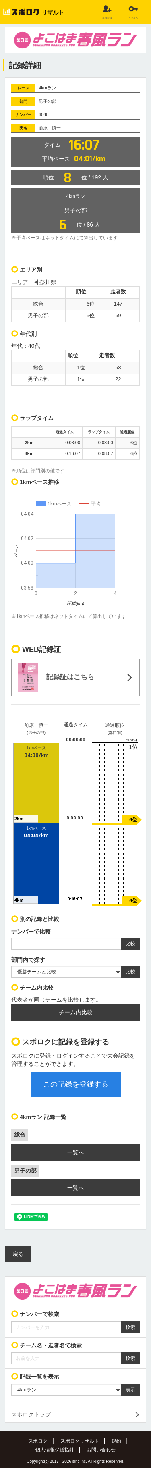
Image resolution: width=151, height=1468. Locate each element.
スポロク (38, 1441)
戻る (18, 1254)
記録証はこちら (56, 677)
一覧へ (75, 1152)
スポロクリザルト (79, 1441)
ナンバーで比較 (31, 931)
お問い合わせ (101, 1450)
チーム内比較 (76, 1012)
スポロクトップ (31, 1414)
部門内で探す (28, 959)
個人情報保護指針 (54, 1450)
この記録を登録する (75, 1084)
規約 (116, 1441)
